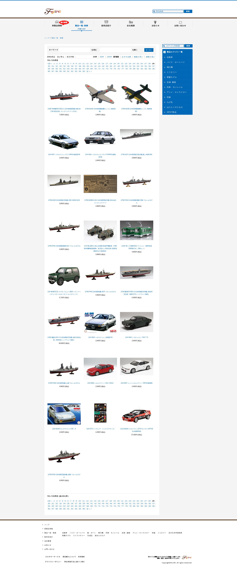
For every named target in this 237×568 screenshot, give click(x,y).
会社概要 (47, 541)
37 (76, 66)
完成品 (90, 535)
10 (80, 63)
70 (95, 69)
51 (130, 66)
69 (92, 69)
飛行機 (170, 67)
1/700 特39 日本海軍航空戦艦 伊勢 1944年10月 (64, 200)
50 (126, 66)
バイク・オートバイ (176, 62)
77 (123, 69)
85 (154, 69)
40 (88, 66)
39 (84, 66)
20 (118, 63)
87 (53, 71)
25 (138, 63)
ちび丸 (170, 102)
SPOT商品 (172, 112)
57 (154, 66)
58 (49, 69)
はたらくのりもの (175, 107)
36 (72, 66)
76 (119, 69)
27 (145, 63)
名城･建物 (171, 82)
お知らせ (47, 545)
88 (57, 71)
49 (123, 66)
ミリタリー (172, 72)
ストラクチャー (79, 535)
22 (126, 63)
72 (103, 69)
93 (76, 71)
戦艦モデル (66, 535)
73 (107, 69)
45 (107, 66)
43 (99, 66)
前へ (50, 63)
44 (103, 66)
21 (122, 63)
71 (99, 69)
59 (53, 69)
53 (138, 66)
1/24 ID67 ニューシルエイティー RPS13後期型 (137, 383)
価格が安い (138, 57)
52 (134, 66)
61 (61, 69)
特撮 (169, 97)
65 (76, 69)
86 (49, 71)
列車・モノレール (175, 87)
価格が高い (150, 57)
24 (134, 63)
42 (95, 66)
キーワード (53, 50)
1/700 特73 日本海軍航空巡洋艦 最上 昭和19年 (136, 154)
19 (115, 63)
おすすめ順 (126, 57)
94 (80, 71)
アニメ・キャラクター (177, 92)
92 (72, 71)
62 (64, 69)
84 (150, 69)
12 (87, 63)
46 (111, 66)
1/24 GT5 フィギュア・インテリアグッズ (100, 429)
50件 (102, 57)
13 (91, 63)
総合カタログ (100, 535)
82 (142, 69)
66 (80, 69)
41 (92, 66)
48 (119, 66)
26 (142, 63)
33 (61, 66)
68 (88, 69)
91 (68, 71)
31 (53, 66)
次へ (88, 71)
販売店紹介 (48, 537)
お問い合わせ (49, 549)
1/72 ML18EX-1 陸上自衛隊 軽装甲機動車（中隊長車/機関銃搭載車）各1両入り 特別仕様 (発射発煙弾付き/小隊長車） (100, 248)
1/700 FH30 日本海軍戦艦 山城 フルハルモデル (64, 383)
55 (146, 66)
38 (80, 66)
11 (84, 63)
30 (49, 66)
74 (111, 69)
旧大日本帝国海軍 (175, 533)
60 (57, 69)
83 (146, 69)
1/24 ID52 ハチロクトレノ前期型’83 (100, 337)
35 (68, 66)
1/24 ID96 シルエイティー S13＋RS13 (100, 383)
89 (61, 71)
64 (72, 69)
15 (99, 63)
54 (142, 66)
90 (64, 71)
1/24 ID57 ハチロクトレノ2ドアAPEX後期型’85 (64, 154)
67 (84, 69)
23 (130, 63)
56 (150, 66)
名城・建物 (126, 533)
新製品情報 (48, 529)
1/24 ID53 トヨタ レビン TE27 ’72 (136, 337)
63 (68, 69)
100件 (109, 57)
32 (57, 66)
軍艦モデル (172, 77)
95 (84, 71)
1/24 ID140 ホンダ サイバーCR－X (64, 429)
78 (126, 69)
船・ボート (91, 533)
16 (103, 63)
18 (111, 63)
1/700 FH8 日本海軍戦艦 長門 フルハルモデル (100, 291)
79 (130, 69)
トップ (47, 38)
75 (115, 69)
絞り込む (149, 50)
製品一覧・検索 (57, 38)
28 (149, 63)
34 (64, 66)
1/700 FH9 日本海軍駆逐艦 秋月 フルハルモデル (64, 246)
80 (134, 69)
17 (107, 63)
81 (138, 69)
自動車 (170, 57)
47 (115, 66)
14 (95, 63)
